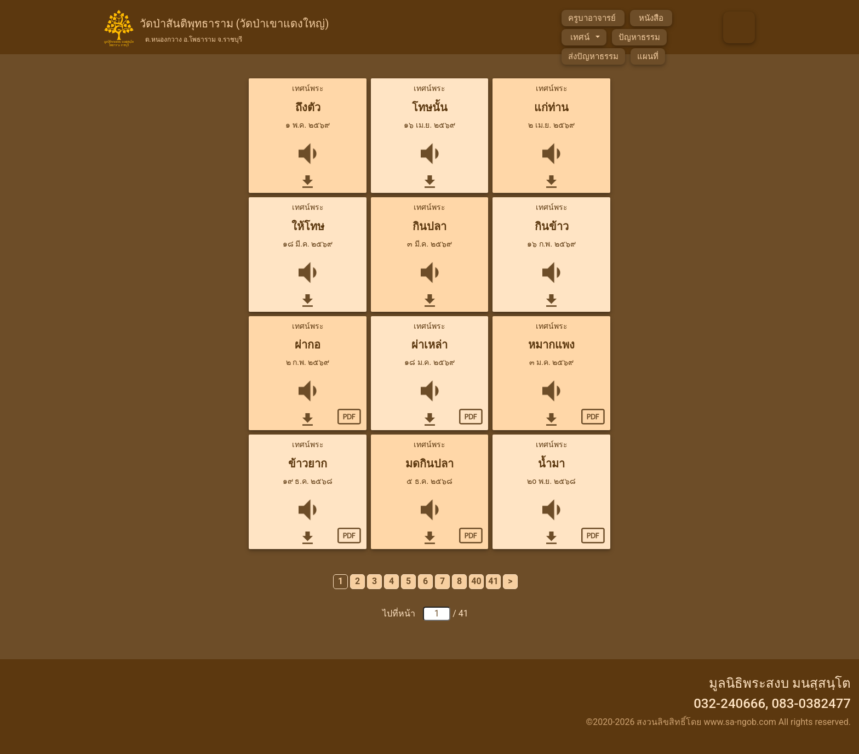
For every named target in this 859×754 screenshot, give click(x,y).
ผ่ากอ (307, 344)
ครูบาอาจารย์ (593, 18)
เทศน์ (580, 37)
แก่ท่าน (551, 107)
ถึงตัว (307, 107)
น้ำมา (551, 463)
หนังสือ (651, 18)
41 (493, 581)
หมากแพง (551, 344)
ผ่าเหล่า (429, 344)
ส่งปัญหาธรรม (593, 56)
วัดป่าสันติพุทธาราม (234, 29)
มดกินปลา (429, 463)
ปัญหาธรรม (639, 37)
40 (476, 581)
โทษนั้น (430, 107)
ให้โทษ (307, 226)
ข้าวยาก (307, 463)
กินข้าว (552, 226)
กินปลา (429, 226)
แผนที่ (647, 56)
